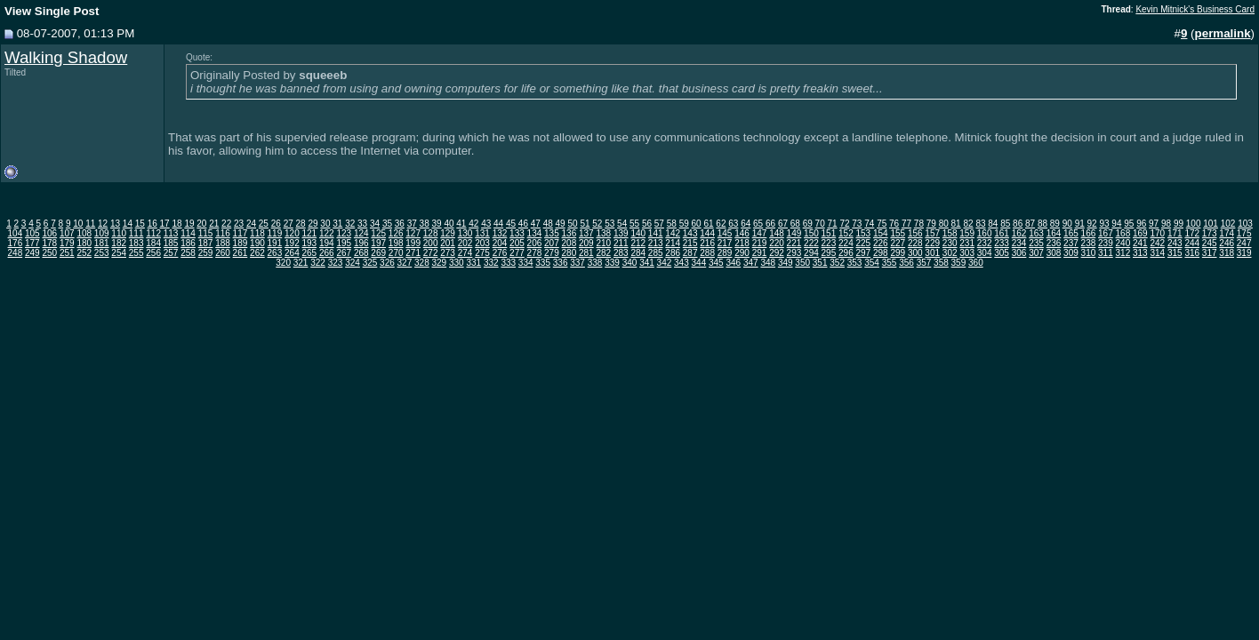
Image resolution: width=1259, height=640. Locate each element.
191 (275, 243)
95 (1129, 223)
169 (1140, 233)
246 (1226, 243)
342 (664, 263)
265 (309, 253)
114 (188, 233)
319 (1244, 253)
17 (165, 223)
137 (586, 233)
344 (699, 263)
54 (622, 223)
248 (15, 253)
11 (90, 223)
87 (1030, 223)
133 (517, 233)
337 (577, 263)
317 (1209, 253)
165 (1071, 233)
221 (794, 243)
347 (750, 263)
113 (171, 233)
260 (222, 253)
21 (214, 223)
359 (958, 263)
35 (387, 223)
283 (621, 253)
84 (993, 223)
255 (136, 253)
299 (897, 253)
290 (742, 253)
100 (1193, 223)
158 (950, 233)
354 (871, 263)
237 (1071, 243)
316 (1191, 253)
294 (811, 253)
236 (1054, 243)
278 (534, 253)
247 (1244, 243)
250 (49, 253)
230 (950, 243)
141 (655, 233)
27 (288, 223)
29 (312, 223)
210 (603, 243)
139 (621, 233)
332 (491, 263)
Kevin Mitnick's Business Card (1195, 9)
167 (1105, 233)
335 (542, 263)
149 (794, 233)
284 (638, 253)
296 (846, 253)
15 (140, 223)
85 (1005, 223)
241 (1140, 243)
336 (560, 263)
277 (517, 253)
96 (1141, 223)
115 (205, 233)
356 (906, 263)
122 (326, 233)
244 (1191, 243)
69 (808, 223)
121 (309, 233)
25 (264, 223)
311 (1105, 253)
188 (222, 243)
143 (690, 233)
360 (975, 263)
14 (127, 223)
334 (525, 263)
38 (424, 223)
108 (84, 233)
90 (1067, 223)
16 (152, 223)
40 (448, 223)
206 (534, 243)
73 (857, 223)
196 (361, 243)
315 (1175, 253)
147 (759, 233)
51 (584, 223)
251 (67, 253)
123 (343, 233)
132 (500, 233)
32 (350, 223)
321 (301, 263)
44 (498, 223)
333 (508, 263)
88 (1042, 223)
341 (646, 263)
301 (932, 253)
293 (794, 253)
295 (829, 253)
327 (405, 263)
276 (500, 253)
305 (1001, 253)
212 (638, 243)
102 (1228, 223)
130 (465, 233)
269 (378, 253)
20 (201, 223)
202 (465, 243)
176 (15, 243)
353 (854, 263)
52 (597, 223)
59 (684, 223)
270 (396, 253)
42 (473, 223)
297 (862, 253)
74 (869, 223)
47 (536, 223)
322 (317, 263)
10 (78, 223)
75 (881, 223)
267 (343, 253)
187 (205, 243)
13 (115, 223)
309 (1071, 253)
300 (915, 253)
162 (1019, 233)
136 (569, 233)
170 (1157, 233)
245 (1209, 243)
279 (551, 253)
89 (1055, 223)
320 (283, 263)
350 (802, 263)
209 (586, 243)
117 (240, 233)
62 (721, 223)
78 (919, 223)
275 (482, 253)
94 (1116, 223)
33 (362, 223)
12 (103, 223)
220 (776, 243)
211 (621, 243)
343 (681, 263)
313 (1140, 253)
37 (412, 223)
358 (941, 263)
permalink (1223, 33)
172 (1191, 233)
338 (595, 263)
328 (421, 263)
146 (742, 233)
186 (188, 243)
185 (171, 243)
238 (1088, 243)
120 (292, 233)
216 (707, 243)
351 (820, 263)
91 (1080, 223)
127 (413, 233)
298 (880, 253)
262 (257, 253)
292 (776, 253)
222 (811, 243)
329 (439, 263)
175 (1244, 233)
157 (932, 233)
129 (447, 233)
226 (880, 243)
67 (783, 223)
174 (1226, 233)
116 (222, 233)
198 (396, 243)
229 (932, 243)
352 (837, 263)
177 (32, 243)
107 (67, 233)
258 (188, 253)
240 (1123, 243)
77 (906, 223)
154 (880, 233)
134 (534, 233)
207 (551, 243)
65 (758, 223)
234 (1019, 243)
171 (1175, 233)
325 (370, 263)
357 (924, 263)
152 (846, 233)
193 (309, 243)
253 (101, 253)
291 (759, 253)
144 (707, 233)
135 (551, 233)
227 (897, 243)
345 (716, 263)
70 (820, 223)
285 (655, 253)
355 (889, 263)
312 (1123, 253)
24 (251, 223)
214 (672, 243)
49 (560, 223)
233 (1001, 243)
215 (690, 243)
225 (862, 243)
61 (708, 223)
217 (725, 243)
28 (301, 223)
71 (833, 223)
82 (968, 223)
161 (1001, 233)
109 (101, 233)
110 (118, 233)
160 (984, 233)
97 (1154, 223)
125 (378, 233)
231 (966, 243)
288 (707, 253)
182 (118, 243)
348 (767, 263)
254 (118, 253)
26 (276, 223)
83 (980, 223)
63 (733, 223)
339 (612, 263)
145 (725, 233)
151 (829, 233)
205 (517, 243)
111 (136, 233)
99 (1178, 223)
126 (396, 233)
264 (292, 253)
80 (944, 223)
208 (569, 243)
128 (430, 233)
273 (447, 253)
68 (795, 223)
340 (630, 263)
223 (829, 243)
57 (659, 223)
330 (456, 263)
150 (811, 233)
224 (846, 243)
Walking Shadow (65, 57)
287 (690, 253)
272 (430, 253)
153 (862, 233)
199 (413, 243)
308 (1054, 253)
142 (672, 233)
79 (931, 223)
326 (387, 263)
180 (84, 243)
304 (984, 253)
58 (672, 223)
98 (1166, 223)
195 (343, 243)
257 (171, 253)
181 (101, 243)
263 (275, 253)
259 (205, 253)
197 (378, 243)
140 (638, 233)
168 (1123, 233)
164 (1054, 233)
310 (1088, 253)
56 (647, 223)
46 (523, 223)
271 (413, 253)
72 (844, 223)
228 (915, 243)
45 (511, 223)
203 (482, 243)
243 (1175, 243)
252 (84, 253)
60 (697, 223)
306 (1019, 253)
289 (725, 253)
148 (776, 233)
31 (337, 223)
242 (1157, 243)
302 (950, 253)
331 (473, 263)
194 (326, 243)
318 (1226, 253)
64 (745, 223)
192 (292, 243)
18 (176, 223)
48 (548, 223)
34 (375, 223)
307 (1036, 253)
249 (32, 253)
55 (634, 223)
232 (984, 243)
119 (275, 233)
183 (136, 243)
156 (915, 233)
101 (1210, 223)
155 (897, 233)
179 (67, 243)
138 (603, 233)
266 (326, 253)
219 (759, 243)
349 (785, 263)
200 (430, 243)
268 (361, 253)
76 (894, 223)
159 (966, 233)
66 (770, 223)
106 (49, 233)
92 (1092, 223)
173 (1209, 233)
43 (486, 223)
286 (672, 253)
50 (572, 223)
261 (240, 253)
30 (325, 223)
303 (966, 253)
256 (153, 253)
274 (465, 253)
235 (1036, 243)
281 (586, 253)
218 (742, 243)
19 (189, 223)
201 (447, 243)
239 (1105, 243)
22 (226, 223)
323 (335, 263)
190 (257, 243)
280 (569, 253)
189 (240, 243)
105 (32, 233)
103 (1245, 223)
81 (956, 223)
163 (1036, 233)
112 (153, 233)
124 (361, 233)
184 (153, 243)
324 (352, 263)
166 (1088, 233)
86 (1017, 223)
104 (15, 233)
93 (1104, 223)
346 (733, 263)
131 (482, 233)
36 (400, 223)
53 (609, 223)
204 (500, 243)
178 (49, 243)
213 (655, 243)
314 (1157, 253)
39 (437, 223)
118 (257, 233)
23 (239, 223)
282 (603, 253)
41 (461, 223)
